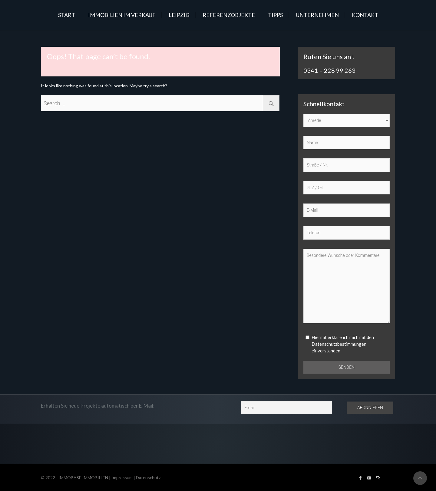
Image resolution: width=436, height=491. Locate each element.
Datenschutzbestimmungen (339, 344)
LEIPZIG (179, 15)
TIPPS (275, 15)
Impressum (122, 477)
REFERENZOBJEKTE (229, 15)
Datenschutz (148, 477)
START (66, 15)
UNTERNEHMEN (317, 15)
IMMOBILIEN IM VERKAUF (122, 15)
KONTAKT (365, 15)
